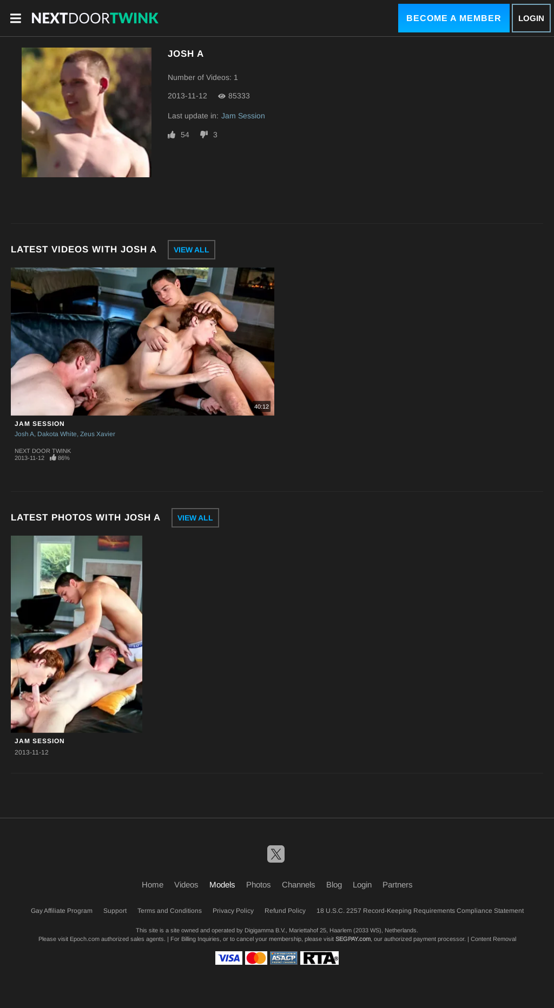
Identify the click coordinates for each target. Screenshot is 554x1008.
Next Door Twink (43, 451)
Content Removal (493, 939)
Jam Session (243, 115)
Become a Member (454, 18)
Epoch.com (85, 939)
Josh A (24, 434)
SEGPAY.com (353, 939)
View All (191, 249)
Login (531, 18)
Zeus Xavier (97, 434)
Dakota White (57, 434)
